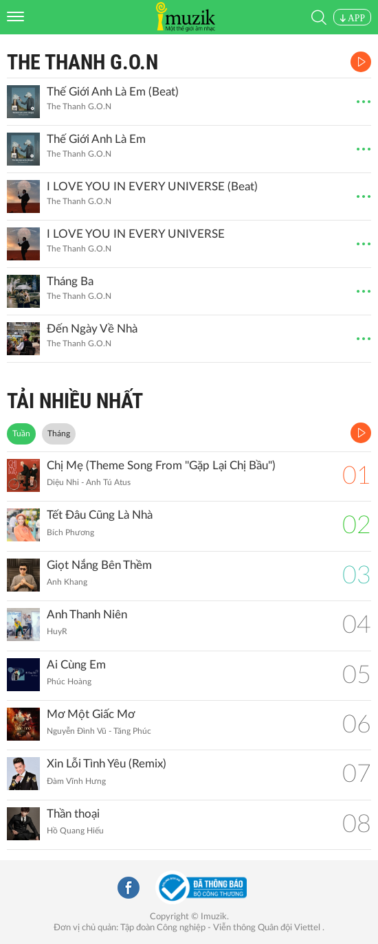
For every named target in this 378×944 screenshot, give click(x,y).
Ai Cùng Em (76, 665)
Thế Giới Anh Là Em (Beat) (113, 92)
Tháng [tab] (58, 433)
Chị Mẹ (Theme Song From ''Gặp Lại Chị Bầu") (161, 465)
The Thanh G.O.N (82, 62)
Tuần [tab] (21, 433)
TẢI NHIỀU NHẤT (75, 401)
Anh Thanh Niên (87, 614)
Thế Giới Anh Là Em (96, 139)
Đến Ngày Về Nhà (92, 329)
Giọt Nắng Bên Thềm (99, 565)
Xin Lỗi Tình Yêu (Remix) (106, 763)
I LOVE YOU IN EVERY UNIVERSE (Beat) (152, 186)
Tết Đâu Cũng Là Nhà (100, 515)
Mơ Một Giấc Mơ (91, 714)
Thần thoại (73, 814)
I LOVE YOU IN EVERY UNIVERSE (136, 234)
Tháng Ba (70, 281)
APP (352, 18)
